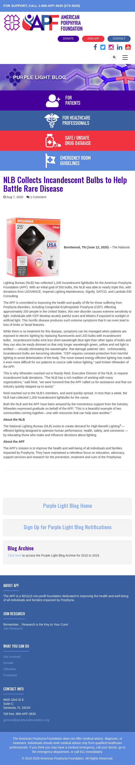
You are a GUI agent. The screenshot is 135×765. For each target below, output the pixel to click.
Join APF (93, 38)
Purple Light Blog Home (67, 505)
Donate (68, 38)
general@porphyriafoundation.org (26, 720)
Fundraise (10, 675)
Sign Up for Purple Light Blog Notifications (68, 527)
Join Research (13, 628)
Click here (14, 555)
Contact (119, 38)
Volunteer (9, 669)
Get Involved (12, 656)
